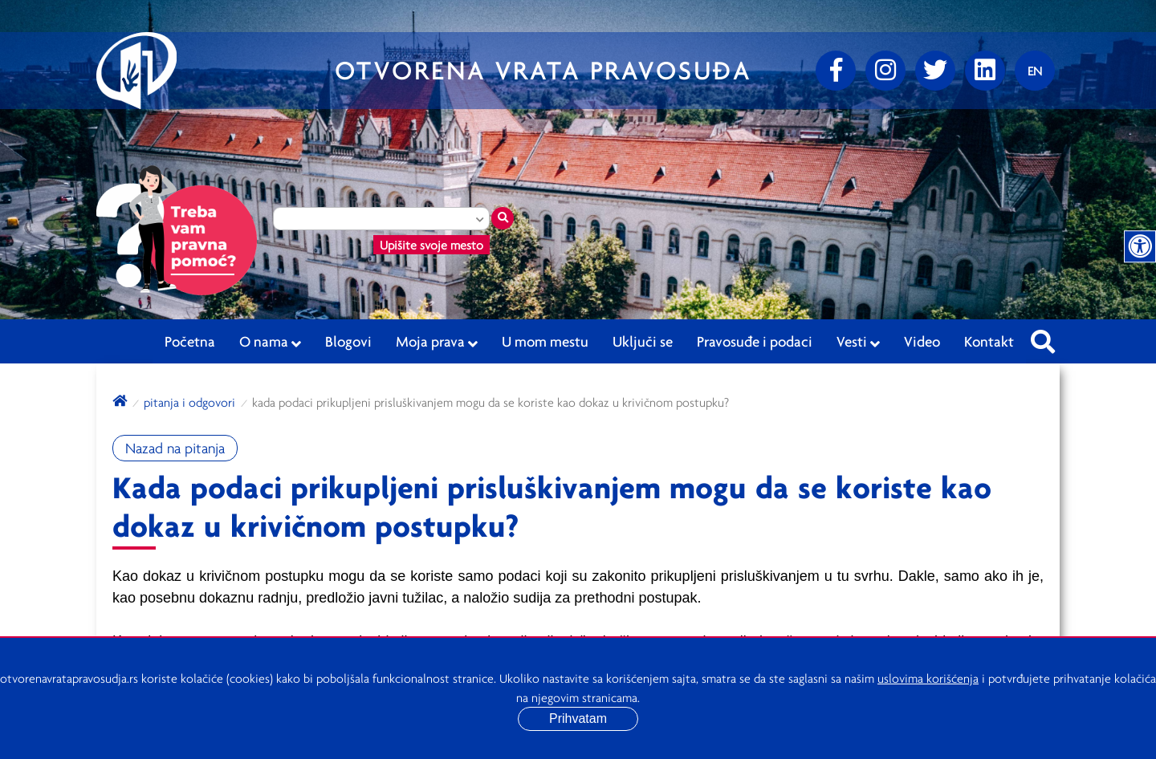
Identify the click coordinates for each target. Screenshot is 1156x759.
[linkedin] (985, 71)
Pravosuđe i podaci (754, 341)
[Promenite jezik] (1035, 71)
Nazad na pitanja (175, 448)
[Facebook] (836, 71)
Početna (190, 341)
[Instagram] (885, 71)
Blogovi (348, 341)
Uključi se (643, 341)
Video (922, 341)
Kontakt (989, 341)
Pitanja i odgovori (189, 402)
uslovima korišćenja (928, 678)
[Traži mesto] (502, 218)
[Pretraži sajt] (1043, 337)
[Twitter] (935, 71)
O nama (270, 341)
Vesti (858, 341)
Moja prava (437, 341)
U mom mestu (545, 341)
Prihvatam (578, 718)
